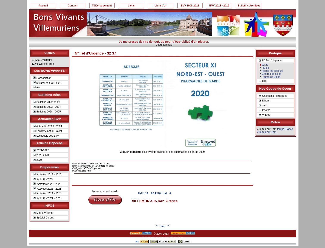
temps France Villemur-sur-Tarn (275, 131)
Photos (264, 110)
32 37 (265, 64)
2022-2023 (41, 155)
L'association (42, 78)
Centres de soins (271, 73)
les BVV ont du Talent (47, 82)
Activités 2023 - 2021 (47, 188)
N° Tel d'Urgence (270, 60)
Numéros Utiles (271, 76)
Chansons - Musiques (273, 95)
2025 (37, 159)
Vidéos (264, 114)
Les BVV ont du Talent (47, 131)
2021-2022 (41, 150)
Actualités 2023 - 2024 (47, 126)
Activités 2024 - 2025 (47, 198)
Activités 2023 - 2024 (47, 193)
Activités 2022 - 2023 (47, 184)
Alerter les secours (272, 70)
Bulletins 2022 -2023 (46, 102)
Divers (264, 100)
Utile (263, 81)
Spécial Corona (43, 217)
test (37, 87)
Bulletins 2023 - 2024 (47, 106)
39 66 (265, 67)
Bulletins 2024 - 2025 (47, 111)
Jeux (263, 105)
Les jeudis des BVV (46, 135)
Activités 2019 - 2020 (47, 174)
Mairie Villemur (43, 212)
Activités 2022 (43, 179)
